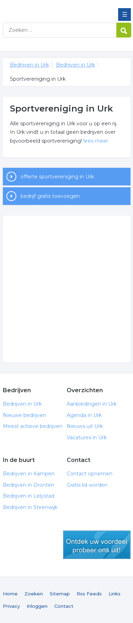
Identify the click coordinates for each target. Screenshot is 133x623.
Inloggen (37, 606)
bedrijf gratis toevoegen (50, 196)
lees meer (95, 141)
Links (115, 593)
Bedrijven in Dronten (28, 485)
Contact (63, 606)
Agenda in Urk (84, 415)
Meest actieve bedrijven (32, 426)
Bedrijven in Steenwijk (30, 507)
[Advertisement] (66, 289)
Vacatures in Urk (87, 437)
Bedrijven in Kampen (29, 473)
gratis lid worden (97, 545)
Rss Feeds (89, 593)
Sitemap (60, 593)
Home (10, 593)
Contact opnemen (89, 473)
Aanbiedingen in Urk (92, 404)
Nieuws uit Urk (85, 426)
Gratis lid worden (87, 485)
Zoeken (33, 593)
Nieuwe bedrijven (24, 415)
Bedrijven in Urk (54, 8)
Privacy (11, 606)
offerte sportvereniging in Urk (57, 176)
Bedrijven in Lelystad (28, 496)
